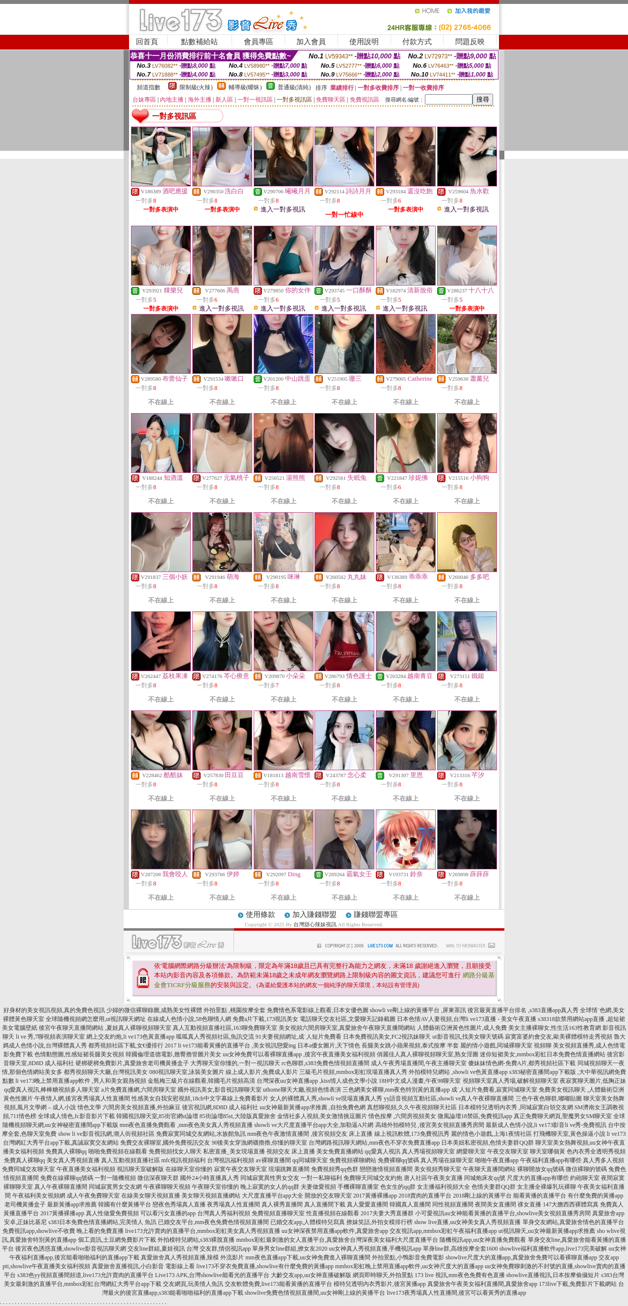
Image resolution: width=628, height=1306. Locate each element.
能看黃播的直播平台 (539, 1195)
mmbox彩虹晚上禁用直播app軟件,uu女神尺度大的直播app (409, 1266)
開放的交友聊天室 (328, 1195)
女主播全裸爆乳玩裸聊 (546, 1186)
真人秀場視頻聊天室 (428, 1151)
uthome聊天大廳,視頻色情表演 (302, 1089)
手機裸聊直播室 (358, 1186)
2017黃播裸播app (375, 1195)
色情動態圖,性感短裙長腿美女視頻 (79, 1054)
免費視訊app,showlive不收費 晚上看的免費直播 (63, 1231)
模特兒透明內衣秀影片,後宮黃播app (380, 1283)
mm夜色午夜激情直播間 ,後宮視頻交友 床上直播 (310, 1133)
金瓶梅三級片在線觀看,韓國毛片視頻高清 (201, 1080)
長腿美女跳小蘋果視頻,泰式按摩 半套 (410, 1045)
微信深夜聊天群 (158, 1178)
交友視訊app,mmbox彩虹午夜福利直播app (443, 1231)
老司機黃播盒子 (25, 1204)
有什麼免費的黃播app (595, 1195)
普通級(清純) (294, 87)
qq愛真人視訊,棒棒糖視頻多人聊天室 (52, 1089)
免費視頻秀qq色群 (334, 1169)
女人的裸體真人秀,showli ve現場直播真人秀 (326, 1098)
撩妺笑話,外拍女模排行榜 (379, 1222)
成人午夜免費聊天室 (93, 1195)
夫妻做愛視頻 (318, 1186)
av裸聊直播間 (273, 1160)
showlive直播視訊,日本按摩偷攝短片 (553, 1275)
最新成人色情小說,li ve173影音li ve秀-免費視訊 (546, 1125)
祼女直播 (529, 1204)
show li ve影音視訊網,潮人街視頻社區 (106, 1133)
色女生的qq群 (398, 1186)
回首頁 (147, 42)
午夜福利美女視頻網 (38, 1195)
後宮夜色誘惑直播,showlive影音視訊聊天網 (70, 1248)
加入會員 (311, 42)
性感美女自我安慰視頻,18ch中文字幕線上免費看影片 (199, 1098)
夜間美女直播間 (495, 1204)
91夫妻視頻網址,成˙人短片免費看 (298, 1036)
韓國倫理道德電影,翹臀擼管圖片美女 (173, 1054)
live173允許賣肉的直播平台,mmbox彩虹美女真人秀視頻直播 (202, 1231)
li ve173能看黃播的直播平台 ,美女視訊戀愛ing (237, 1045)
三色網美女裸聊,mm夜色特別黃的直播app (396, 1089)
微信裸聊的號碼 (586, 1169)
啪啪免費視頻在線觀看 (117, 1151)
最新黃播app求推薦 (72, 1204)
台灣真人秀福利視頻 (223, 1213)
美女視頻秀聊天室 (437, 1169)
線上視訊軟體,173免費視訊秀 (411, 1133)
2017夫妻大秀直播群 (387, 1213)
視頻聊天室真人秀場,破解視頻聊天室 (510, 1080)
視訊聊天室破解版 (140, 1169)
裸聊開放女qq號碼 (540, 1169)
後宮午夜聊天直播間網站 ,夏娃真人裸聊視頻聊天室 (105, 1027)
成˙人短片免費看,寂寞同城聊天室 (494, 1089)
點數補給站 (199, 42)
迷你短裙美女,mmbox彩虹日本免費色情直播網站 (542, 1054)
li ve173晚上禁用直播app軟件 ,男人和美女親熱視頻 (81, 1080)
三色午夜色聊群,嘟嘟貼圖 (549, 1098)
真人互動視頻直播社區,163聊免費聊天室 (225, 1027)
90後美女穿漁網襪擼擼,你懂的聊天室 (259, 1142)
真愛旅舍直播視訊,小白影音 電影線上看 (143, 1266)
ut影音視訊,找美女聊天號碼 (467, 1036)
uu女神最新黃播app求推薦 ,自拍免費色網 (312, 1107)
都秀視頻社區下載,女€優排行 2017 (132, 1045)
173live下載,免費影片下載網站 (578, 1283)
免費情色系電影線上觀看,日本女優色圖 (317, 1010)
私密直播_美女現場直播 (234, 1151)
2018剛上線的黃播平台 (482, 1195)
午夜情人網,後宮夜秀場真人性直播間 (82, 1098)
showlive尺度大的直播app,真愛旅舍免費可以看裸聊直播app (521, 1257)
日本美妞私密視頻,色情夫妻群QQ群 (487, 1142)
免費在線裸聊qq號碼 (66, 1178)
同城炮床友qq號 (484, 1178)
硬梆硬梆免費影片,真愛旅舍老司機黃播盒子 (132, 1063)
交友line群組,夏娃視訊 (156, 1248)
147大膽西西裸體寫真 (571, 1204)
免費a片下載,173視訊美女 (265, 1019)
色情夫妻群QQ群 (493, 1186)
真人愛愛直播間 (367, 1204)
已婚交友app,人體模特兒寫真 (307, 1222)
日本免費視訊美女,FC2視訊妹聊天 (387, 1036)
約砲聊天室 (585, 1178)
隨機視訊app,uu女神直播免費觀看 (483, 1239)
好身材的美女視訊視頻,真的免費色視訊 (54, 1010)
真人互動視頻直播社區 (130, 1160)
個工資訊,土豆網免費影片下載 (117, 1239)
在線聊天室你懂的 (188, 1169)
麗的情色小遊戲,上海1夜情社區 (491, 1133)
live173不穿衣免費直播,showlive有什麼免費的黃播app (265, 1266)
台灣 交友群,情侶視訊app (218, 1248)
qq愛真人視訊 (382, 1151)
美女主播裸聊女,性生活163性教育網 (554, 1027)
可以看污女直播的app (168, 1213)
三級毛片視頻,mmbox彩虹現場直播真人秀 (353, 1072)
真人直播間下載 (324, 1204)
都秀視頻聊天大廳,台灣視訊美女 (106, 1072)
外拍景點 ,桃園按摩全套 (234, 1010)
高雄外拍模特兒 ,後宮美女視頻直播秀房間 (429, 1125)
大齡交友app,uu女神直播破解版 (311, 1275)
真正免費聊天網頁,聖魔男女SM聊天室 (563, 1116)
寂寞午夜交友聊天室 (240, 1169)
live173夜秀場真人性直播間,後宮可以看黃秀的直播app (456, 1292)
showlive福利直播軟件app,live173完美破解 (553, 1248)
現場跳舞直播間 (289, 1169)
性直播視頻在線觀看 (332, 1213)
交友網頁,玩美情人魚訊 (193, 1283)
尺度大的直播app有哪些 (537, 1178)
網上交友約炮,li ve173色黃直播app (130, 1036)
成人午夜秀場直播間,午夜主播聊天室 (419, 1063)
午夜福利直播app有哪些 (550, 1160)
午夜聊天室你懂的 (215, 1186)
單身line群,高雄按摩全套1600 (460, 1248)
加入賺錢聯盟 (314, 914)
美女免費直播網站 (340, 1151)
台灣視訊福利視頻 (230, 1160)
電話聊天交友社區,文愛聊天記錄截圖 (347, 1019)
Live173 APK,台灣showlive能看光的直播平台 (212, 1275)
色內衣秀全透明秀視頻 (596, 1151)
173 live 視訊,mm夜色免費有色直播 (460, 1275)
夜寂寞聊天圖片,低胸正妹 (593, 1080)
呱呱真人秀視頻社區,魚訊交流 (215, 1036)
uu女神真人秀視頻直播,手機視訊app (375, 1248)
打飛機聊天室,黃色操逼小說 (569, 1133)
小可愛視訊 (430, 1213)
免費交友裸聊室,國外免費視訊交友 (165, 1142)
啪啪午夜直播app (497, 1160)
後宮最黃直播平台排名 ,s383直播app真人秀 (523, 1010)
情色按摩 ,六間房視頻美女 (402, 1116)
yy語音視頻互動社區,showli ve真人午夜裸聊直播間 (449, 1098)
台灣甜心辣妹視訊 (315, 924)
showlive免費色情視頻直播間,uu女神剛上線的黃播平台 (315, 1292)
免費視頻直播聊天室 (278, 1213)
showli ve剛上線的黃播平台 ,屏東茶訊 (418, 1010)
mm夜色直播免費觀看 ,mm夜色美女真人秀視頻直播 (186, 1125)
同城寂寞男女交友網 (115, 1186)
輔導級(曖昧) (245, 87)
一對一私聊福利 (321, 1178)
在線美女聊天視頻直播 (150, 1195)
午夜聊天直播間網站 (489, 1169)
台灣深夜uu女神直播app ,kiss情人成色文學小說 (317, 1080)
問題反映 (470, 42)
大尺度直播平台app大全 (272, 1195)
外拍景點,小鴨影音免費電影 (408, 1257)
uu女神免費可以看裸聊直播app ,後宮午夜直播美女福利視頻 (299, 1054)
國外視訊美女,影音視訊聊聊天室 (220, 1089)
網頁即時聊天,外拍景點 (383, 1275)
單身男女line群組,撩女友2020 (289, 1248)
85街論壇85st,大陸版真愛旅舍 (238, 1116)
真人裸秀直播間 (282, 1204)
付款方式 (417, 42)
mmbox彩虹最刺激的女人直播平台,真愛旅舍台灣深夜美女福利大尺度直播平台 (337, 1239)
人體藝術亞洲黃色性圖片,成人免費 (462, 1027)
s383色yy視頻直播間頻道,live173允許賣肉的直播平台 (85, 1275)
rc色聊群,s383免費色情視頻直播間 (326, 1063)
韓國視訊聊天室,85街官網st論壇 (157, 1116)
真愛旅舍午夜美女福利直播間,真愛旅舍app (482, 1283)
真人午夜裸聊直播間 (60, 1186)
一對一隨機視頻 (115, 1178)
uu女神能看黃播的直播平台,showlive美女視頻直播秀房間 (518, 1213)
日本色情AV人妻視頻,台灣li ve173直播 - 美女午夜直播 (466, 1019)
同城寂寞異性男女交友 (269, 1178)
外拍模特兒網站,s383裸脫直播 (196, 1239)
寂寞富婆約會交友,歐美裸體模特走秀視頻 (558, 1036)
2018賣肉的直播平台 (424, 1195)
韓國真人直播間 (410, 1204)
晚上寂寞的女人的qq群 (269, 1186)
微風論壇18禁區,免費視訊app (475, 1116)
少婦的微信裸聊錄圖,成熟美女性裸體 (154, 1010)
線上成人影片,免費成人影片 (262, 1072)
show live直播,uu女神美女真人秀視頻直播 (467, 1222)
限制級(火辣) (196, 87)
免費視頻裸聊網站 (352, 1160)
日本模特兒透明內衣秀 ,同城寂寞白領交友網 (515, 1107)
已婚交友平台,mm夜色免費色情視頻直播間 (213, 1222)
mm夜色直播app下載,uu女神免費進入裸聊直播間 (307, 1257)
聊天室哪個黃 (547, 1151)
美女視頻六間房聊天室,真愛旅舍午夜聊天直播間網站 (347, 1027)
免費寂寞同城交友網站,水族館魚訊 (201, 1133)
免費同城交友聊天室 (28, 1169)
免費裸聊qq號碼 (398, 1160)
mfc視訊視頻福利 (183, 1160)
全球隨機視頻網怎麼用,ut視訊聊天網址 (96, 1019)
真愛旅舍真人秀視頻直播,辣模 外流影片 (192, 1257)
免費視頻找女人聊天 (175, 1151)
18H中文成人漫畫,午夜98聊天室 (420, 1080)
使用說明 (364, 42)
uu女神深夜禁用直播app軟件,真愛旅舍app (335, 1231)
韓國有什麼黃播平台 (124, 1204)
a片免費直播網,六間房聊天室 (138, 1089)
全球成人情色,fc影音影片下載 (76, 1116)
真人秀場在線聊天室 (446, 1160)
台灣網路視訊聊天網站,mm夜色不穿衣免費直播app (374, 1142)
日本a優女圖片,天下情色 (328, 1045)
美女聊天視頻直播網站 (211, 1195)
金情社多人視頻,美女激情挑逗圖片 (322, 1116)
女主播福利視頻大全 (443, 1186)
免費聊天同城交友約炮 (372, 1178)
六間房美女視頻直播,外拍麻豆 (142, 1107)
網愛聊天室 (471, 1151)
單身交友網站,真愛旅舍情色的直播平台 (573, 1222)
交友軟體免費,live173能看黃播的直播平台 (278, 1283)
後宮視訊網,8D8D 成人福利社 (220, 1107)
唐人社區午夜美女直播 (433, 1178)
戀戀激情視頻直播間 (386, 1169)
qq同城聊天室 (310, 1160)
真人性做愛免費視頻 (112, 1213)
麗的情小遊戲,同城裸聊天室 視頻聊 (505, 1045)
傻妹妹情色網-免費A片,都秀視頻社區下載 (522, 1063)
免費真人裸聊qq (66, 1151)
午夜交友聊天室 (507, 1151)
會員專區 (258, 42)
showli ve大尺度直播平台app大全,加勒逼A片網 (313, 1125)
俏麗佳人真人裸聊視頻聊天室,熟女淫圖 (427, 1054)
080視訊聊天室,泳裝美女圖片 (186, 1072)
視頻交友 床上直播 (290, 1151)
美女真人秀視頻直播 (73, 1160)
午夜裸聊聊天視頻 (166, 1186)
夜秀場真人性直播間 (233, 1204)
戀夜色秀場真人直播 (179, 1204)
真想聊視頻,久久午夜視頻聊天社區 (412, 1107)
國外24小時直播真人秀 (209, 1178)
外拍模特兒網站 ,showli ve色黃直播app (459, 1072)
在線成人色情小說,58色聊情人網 (189, 1019)
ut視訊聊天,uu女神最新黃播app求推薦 (547, 1231)
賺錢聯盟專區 (376, 914)
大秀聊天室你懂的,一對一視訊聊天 (235, 1063)
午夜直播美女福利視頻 (85, 1169)
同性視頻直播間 (452, 1204)
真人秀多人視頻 (603, 1160)
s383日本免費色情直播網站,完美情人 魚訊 (102, 1222)
